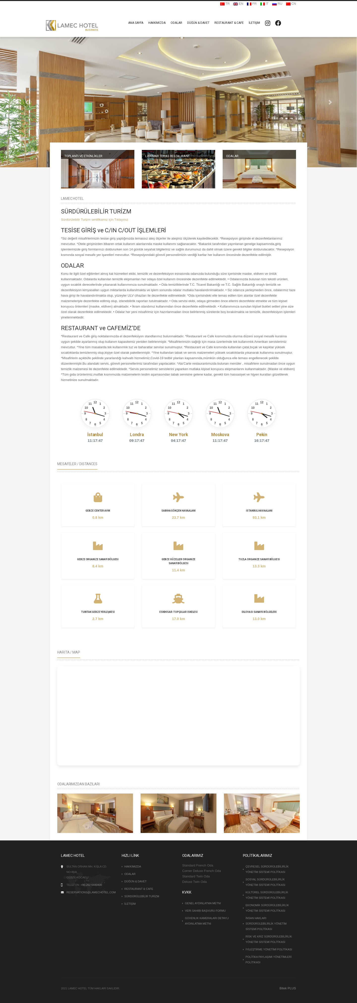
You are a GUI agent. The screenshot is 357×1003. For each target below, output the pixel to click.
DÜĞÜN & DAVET (198, 23)
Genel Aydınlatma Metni (203, 903)
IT (264, 3)
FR (252, 3)
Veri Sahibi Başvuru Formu (205, 910)
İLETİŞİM (254, 23)
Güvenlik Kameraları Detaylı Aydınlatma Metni (207, 921)
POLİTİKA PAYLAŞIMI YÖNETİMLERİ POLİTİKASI (269, 959)
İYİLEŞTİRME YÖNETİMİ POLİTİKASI (269, 949)
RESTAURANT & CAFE (229, 23)
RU (277, 3)
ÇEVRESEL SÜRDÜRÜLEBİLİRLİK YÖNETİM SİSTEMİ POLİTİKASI (267, 869)
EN (238, 3)
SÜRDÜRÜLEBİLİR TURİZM (141, 896)
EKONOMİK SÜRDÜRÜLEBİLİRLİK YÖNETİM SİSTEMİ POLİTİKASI (267, 908)
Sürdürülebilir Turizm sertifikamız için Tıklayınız (94, 219)
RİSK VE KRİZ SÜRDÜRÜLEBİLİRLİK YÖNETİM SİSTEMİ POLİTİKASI (269, 939)
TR (225, 3)
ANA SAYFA (135, 23)
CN (291, 3)
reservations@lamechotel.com (91, 892)
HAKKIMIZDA (157, 23)
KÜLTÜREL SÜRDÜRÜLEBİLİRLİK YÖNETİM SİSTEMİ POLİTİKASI (267, 895)
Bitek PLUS (288, 988)
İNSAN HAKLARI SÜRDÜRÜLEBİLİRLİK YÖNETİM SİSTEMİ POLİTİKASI (266, 924)
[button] (27, 102)
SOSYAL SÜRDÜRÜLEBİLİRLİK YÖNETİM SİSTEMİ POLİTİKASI (265, 882)
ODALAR (176, 23)
